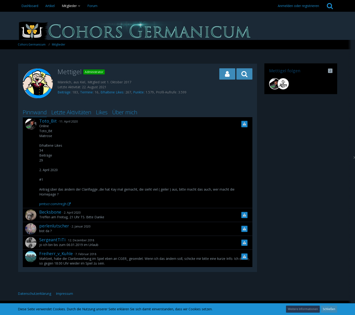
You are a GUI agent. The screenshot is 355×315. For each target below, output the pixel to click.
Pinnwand (35, 112)
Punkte (138, 92)
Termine (86, 92)
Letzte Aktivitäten (71, 112)
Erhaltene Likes (111, 92)
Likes (102, 112)
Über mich (124, 112)
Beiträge (64, 92)
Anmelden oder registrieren (298, 6)
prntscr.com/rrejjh (52, 204)
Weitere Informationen (303, 309)
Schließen (329, 309)
